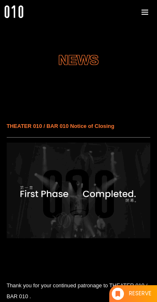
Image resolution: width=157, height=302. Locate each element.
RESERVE (140, 293)
